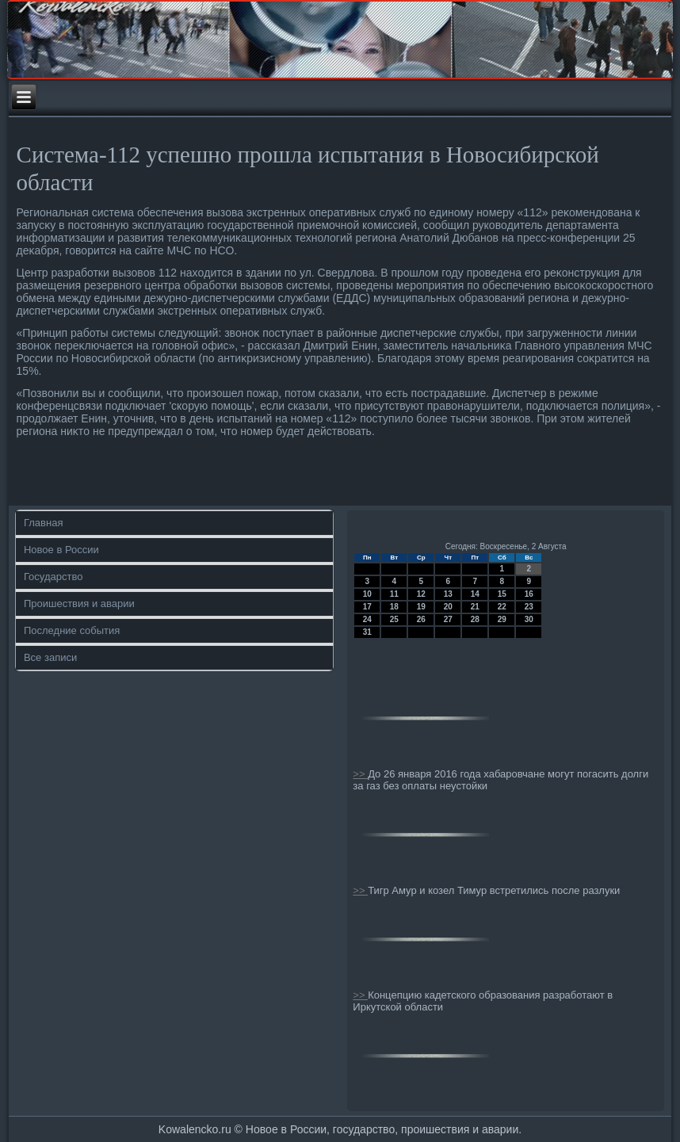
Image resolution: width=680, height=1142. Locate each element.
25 (394, 619)
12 (421, 594)
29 (502, 619)
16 (529, 594)
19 (421, 606)
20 (448, 606)
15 (502, 594)
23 (529, 606)
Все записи (50, 657)
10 (367, 594)
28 (475, 619)
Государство (53, 576)
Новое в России (61, 550)
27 (448, 619)
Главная (43, 523)
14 (475, 594)
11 (394, 594)
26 (421, 619)
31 (367, 632)
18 (394, 606)
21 (475, 606)
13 (448, 594)
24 (367, 619)
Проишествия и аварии (79, 603)
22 (502, 606)
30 (529, 619)
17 (367, 606)
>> (360, 774)
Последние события (72, 630)
